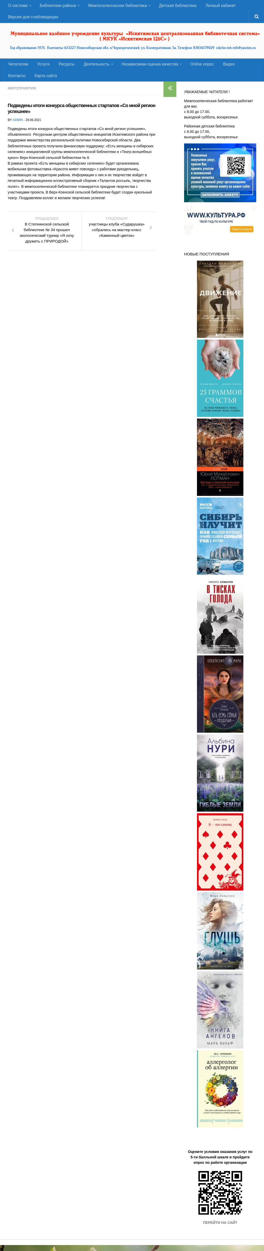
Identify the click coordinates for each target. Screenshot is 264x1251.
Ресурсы (63, 68)
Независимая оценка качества (145, 68)
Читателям (17, 68)
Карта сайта (18, 81)
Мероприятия (22, 94)
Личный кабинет (218, 6)
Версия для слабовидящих (33, 19)
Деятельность (92, 68)
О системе (17, 6)
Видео (223, 68)
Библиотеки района (57, 6)
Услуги (41, 68)
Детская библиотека (177, 6)
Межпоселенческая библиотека (116, 6)
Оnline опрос (197, 68)
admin (17, 126)
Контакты (245, 68)
